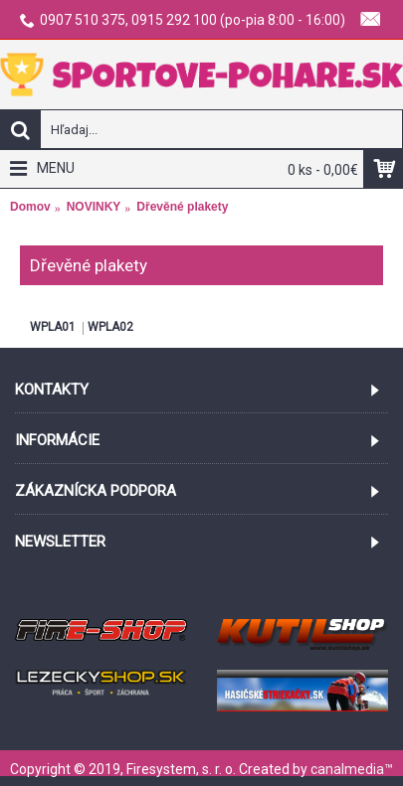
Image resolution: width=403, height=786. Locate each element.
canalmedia (347, 769)
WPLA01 (53, 327)
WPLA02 (110, 327)
